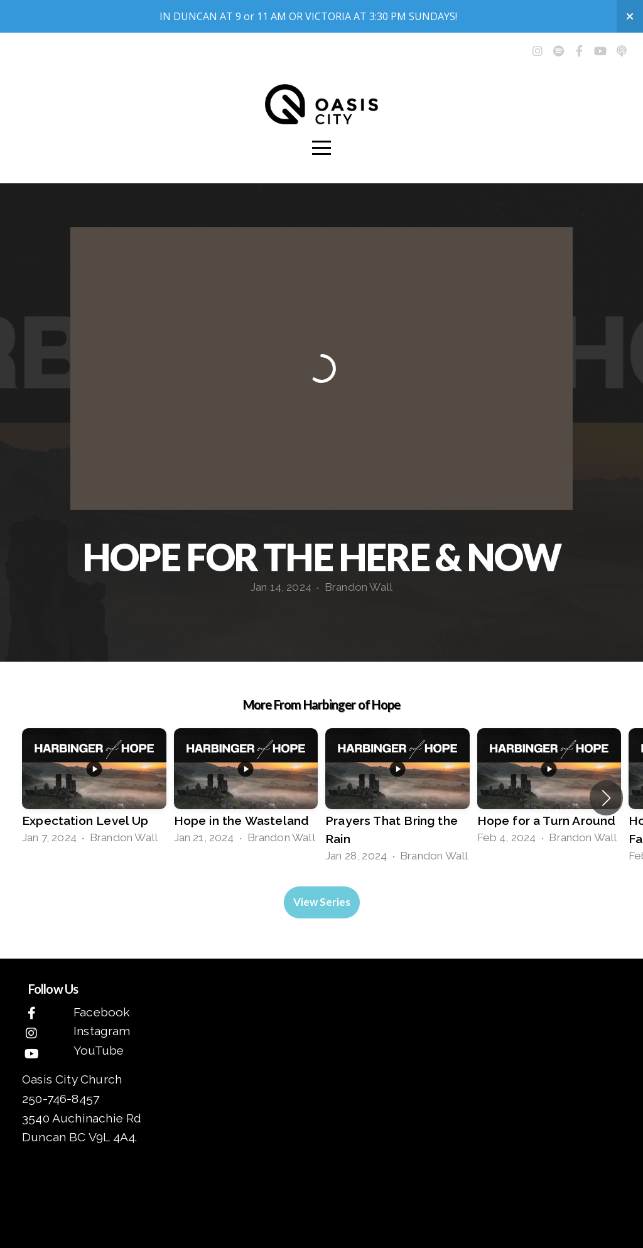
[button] (606, 798)
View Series (321, 901)
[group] (94, 789)
